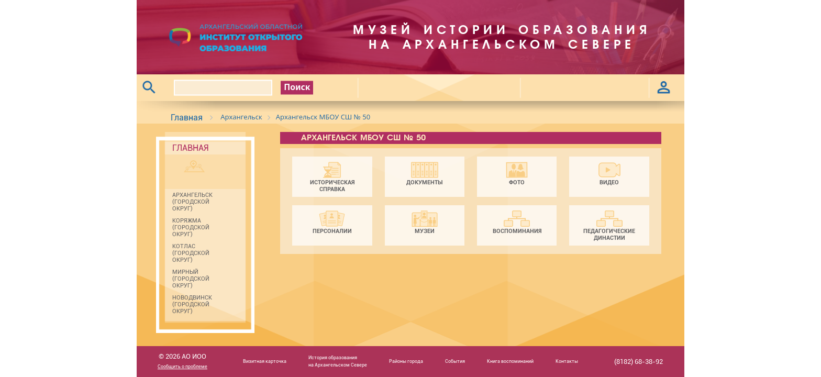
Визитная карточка (264, 361)
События (455, 361)
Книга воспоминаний (510, 361)
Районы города (406, 361)
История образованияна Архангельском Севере (337, 361)
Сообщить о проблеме (182, 367)
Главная (187, 118)
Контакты (567, 361)
